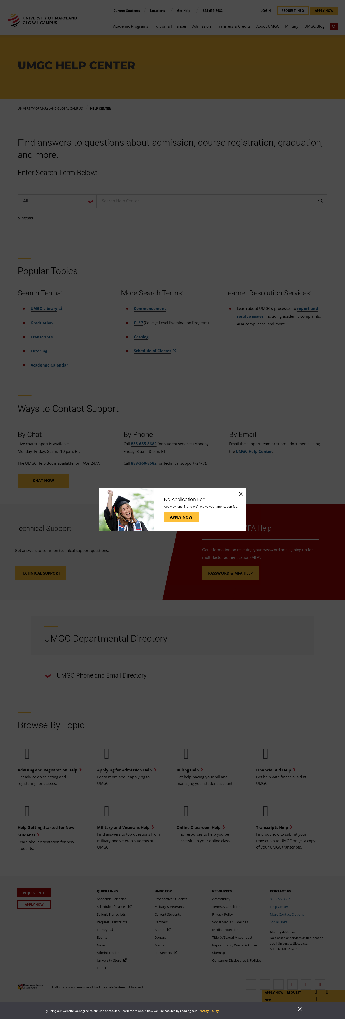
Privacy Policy (208, 1011)
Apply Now (181, 517)
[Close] (240, 493)
